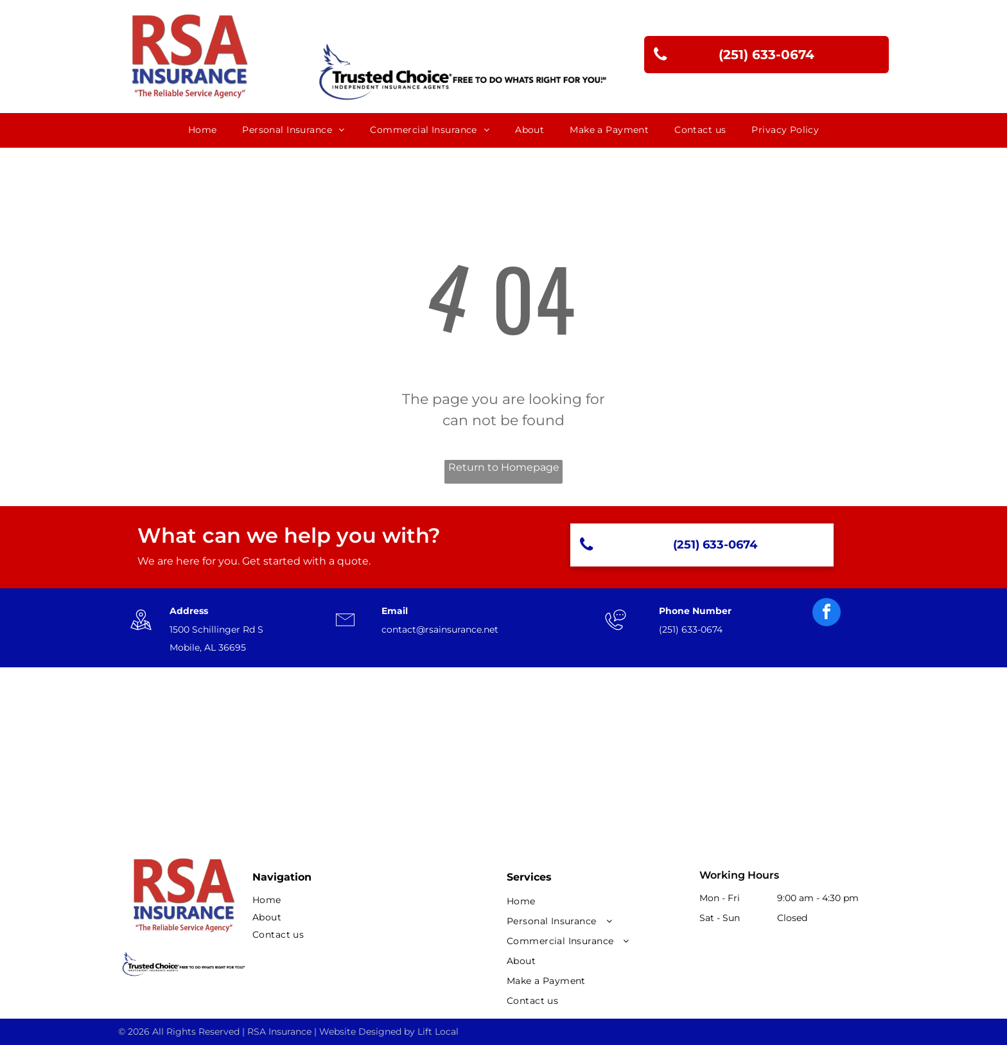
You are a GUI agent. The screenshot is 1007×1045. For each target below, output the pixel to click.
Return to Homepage (503, 467)
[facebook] (826, 613)
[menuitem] (202, 130)
